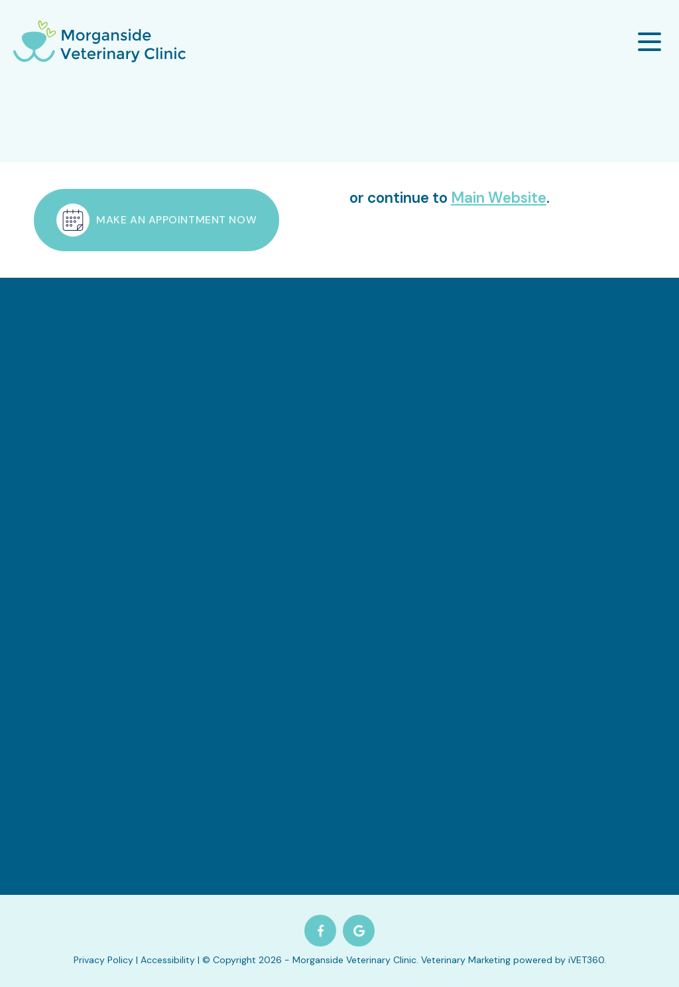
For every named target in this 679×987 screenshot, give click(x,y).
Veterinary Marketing (466, 960)
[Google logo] (359, 931)
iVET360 (586, 960)
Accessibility (168, 960)
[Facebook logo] (320, 931)
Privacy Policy (103, 960)
